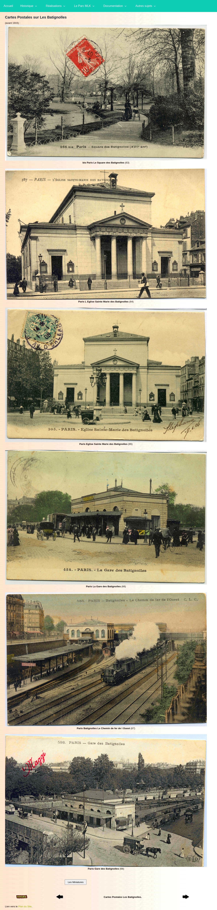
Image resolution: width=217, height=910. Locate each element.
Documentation (113, 5)
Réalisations (54, 5)
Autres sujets (143, 5)
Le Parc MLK (82, 5)
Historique (26, 5)
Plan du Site (25, 906)
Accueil (8, 5)
